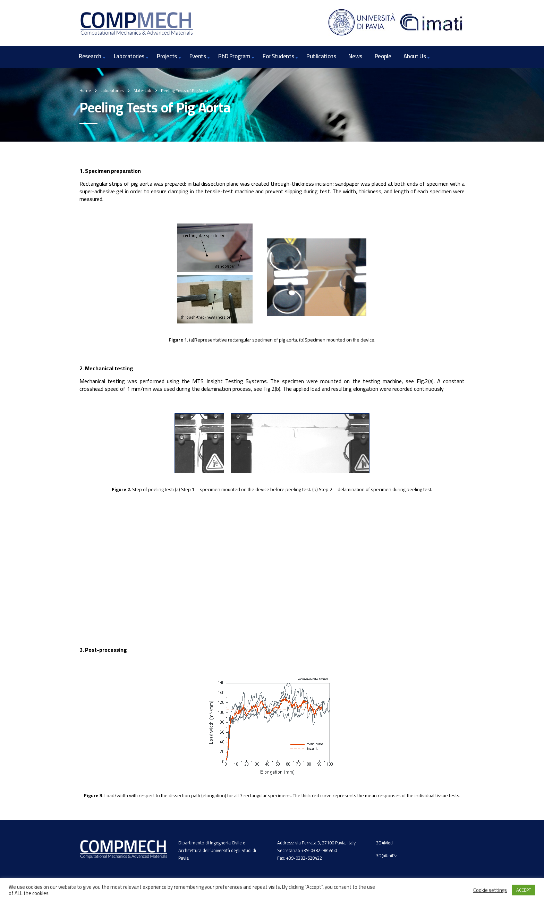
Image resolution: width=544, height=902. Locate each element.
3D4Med (384, 842)
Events (197, 56)
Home (85, 90)
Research (90, 56)
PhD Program (234, 56)
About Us (414, 56)
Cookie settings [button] (490, 890)
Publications (321, 56)
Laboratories (129, 56)
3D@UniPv (386, 855)
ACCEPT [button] (523, 890)
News (355, 56)
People (383, 56)
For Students (278, 56)
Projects (167, 56)
